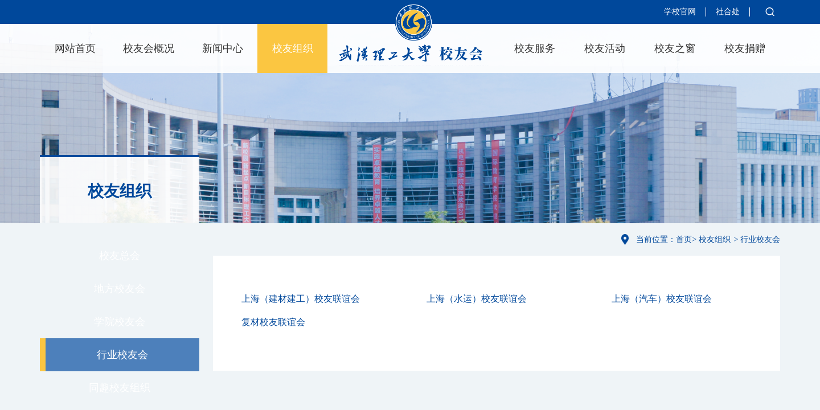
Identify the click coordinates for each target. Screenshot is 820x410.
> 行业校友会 (757, 239)
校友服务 (534, 48)
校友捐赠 (744, 48)
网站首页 (75, 48)
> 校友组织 (711, 239)
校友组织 (292, 48)
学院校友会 (119, 321)
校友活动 (604, 48)
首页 (684, 239)
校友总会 (119, 255)
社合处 (728, 11)
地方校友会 (119, 288)
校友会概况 (148, 48)
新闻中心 (222, 48)
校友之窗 (674, 48)
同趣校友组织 (119, 387)
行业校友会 (122, 354)
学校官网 (680, 11)
